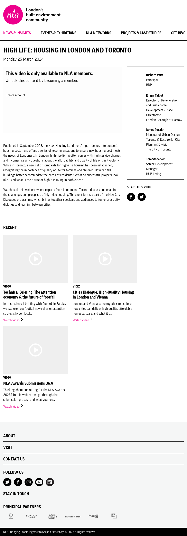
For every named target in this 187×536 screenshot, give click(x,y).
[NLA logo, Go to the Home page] (31, 15)
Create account (15, 95)
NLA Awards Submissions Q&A (28, 383)
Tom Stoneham (155, 159)
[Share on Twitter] (142, 196)
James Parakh (155, 129)
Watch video (13, 320)
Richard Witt (154, 75)
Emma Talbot (154, 95)
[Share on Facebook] (131, 196)
